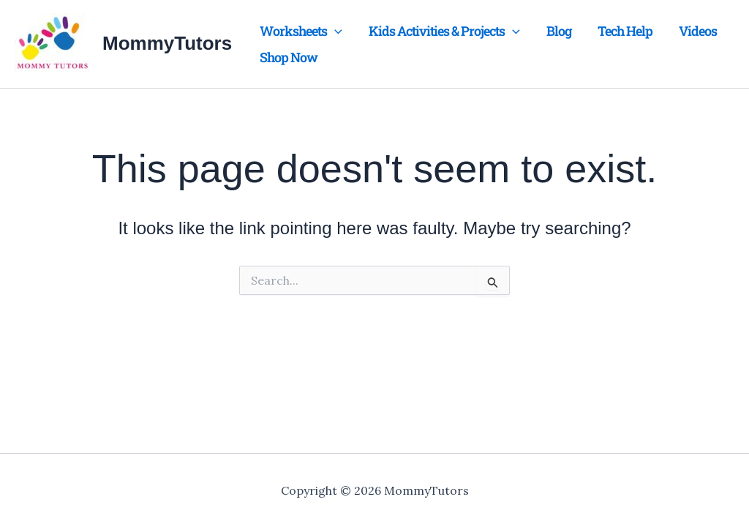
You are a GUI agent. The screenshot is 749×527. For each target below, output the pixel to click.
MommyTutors (167, 43)
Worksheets (301, 31)
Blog (558, 31)
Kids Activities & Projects (444, 31)
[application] (334, 31)
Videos (698, 31)
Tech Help (625, 31)
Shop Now (288, 57)
